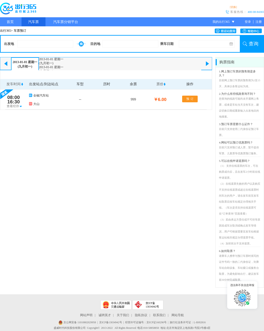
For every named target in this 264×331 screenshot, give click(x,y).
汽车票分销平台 (65, 22)
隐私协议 (141, 315)
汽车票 (33, 22)
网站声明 (86, 315)
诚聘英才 (105, 315)
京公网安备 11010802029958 (77, 322)
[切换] (233, 7)
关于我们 (123, 315)
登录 (248, 21)
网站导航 (177, 315)
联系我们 (159, 315)
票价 (160, 84)
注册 (259, 21)
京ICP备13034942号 (110, 322)
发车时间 (13, 84)
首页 (10, 22)
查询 (253, 43)
